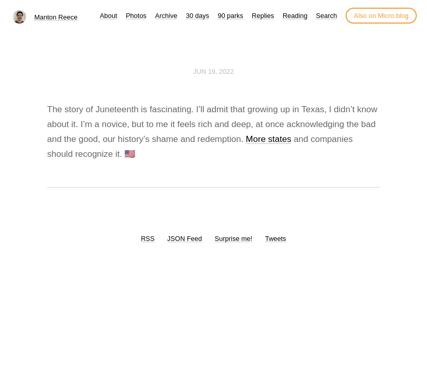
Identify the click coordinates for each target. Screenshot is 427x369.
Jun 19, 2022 (213, 71)
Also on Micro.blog (381, 15)
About (108, 15)
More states (268, 139)
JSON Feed (184, 238)
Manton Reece (56, 17)
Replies (263, 15)
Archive (166, 15)
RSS (148, 238)
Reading (295, 15)
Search (326, 15)
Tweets (275, 238)
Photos (136, 15)
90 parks (230, 15)
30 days (197, 15)
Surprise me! (233, 238)
